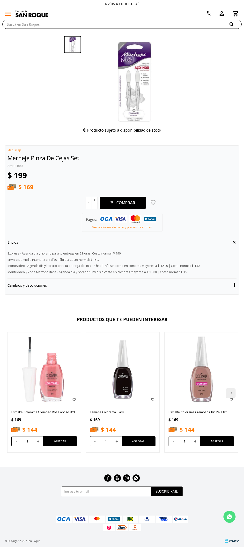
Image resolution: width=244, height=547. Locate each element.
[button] (235, 24)
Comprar (125, 202)
